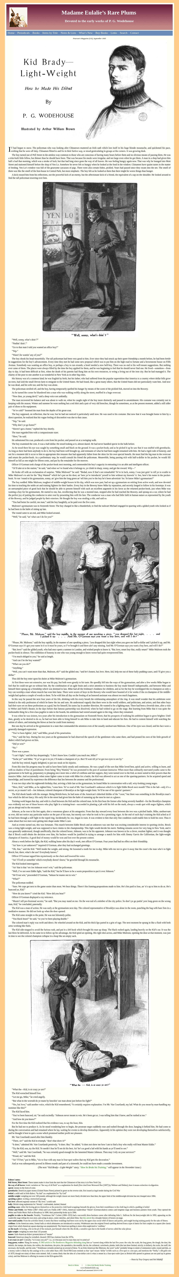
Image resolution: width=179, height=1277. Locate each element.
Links (114, 32)
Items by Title (50, 32)
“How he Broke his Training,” (94, 1167)
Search (123, 32)
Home (11, 32)
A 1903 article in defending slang (62, 1242)
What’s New (86, 32)
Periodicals (23, 32)
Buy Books (101, 32)
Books (36, 32)
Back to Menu (73, 1265)
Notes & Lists (68, 32)
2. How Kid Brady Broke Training (98, 1265)
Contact (134, 32)
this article (87, 1218)
